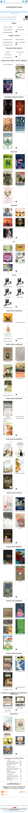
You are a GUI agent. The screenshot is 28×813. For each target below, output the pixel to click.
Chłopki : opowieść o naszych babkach (12, 769)
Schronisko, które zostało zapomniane (12, 778)
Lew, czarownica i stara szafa (11, 761)
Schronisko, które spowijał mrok (11, 772)
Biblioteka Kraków (14, 13)
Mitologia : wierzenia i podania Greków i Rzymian (13, 762)
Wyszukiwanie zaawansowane (6, 19)
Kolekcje (14, 19)
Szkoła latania (9, 765)
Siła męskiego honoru (10, 779)
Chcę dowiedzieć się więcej (8, 811)
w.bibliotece (7, 787)
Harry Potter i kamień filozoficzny (11, 764)
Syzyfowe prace (9, 777)
